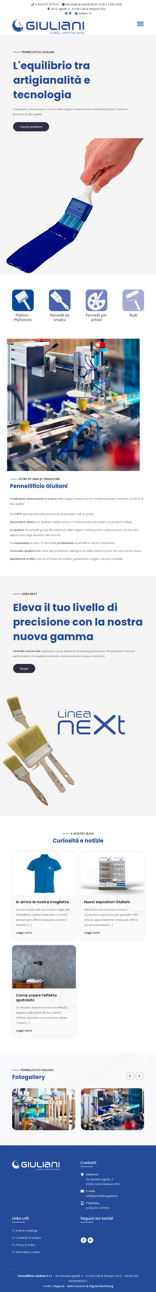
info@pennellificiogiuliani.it (102, 1196)
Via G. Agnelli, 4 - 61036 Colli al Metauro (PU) (78, 9)
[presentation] (130, 1075)
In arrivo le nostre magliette (43, 902)
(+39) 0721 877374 (46, 4)
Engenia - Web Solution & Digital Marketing (83, 1285)
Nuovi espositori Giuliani (107, 902)
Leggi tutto (24, 932)
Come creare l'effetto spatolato (37, 997)
